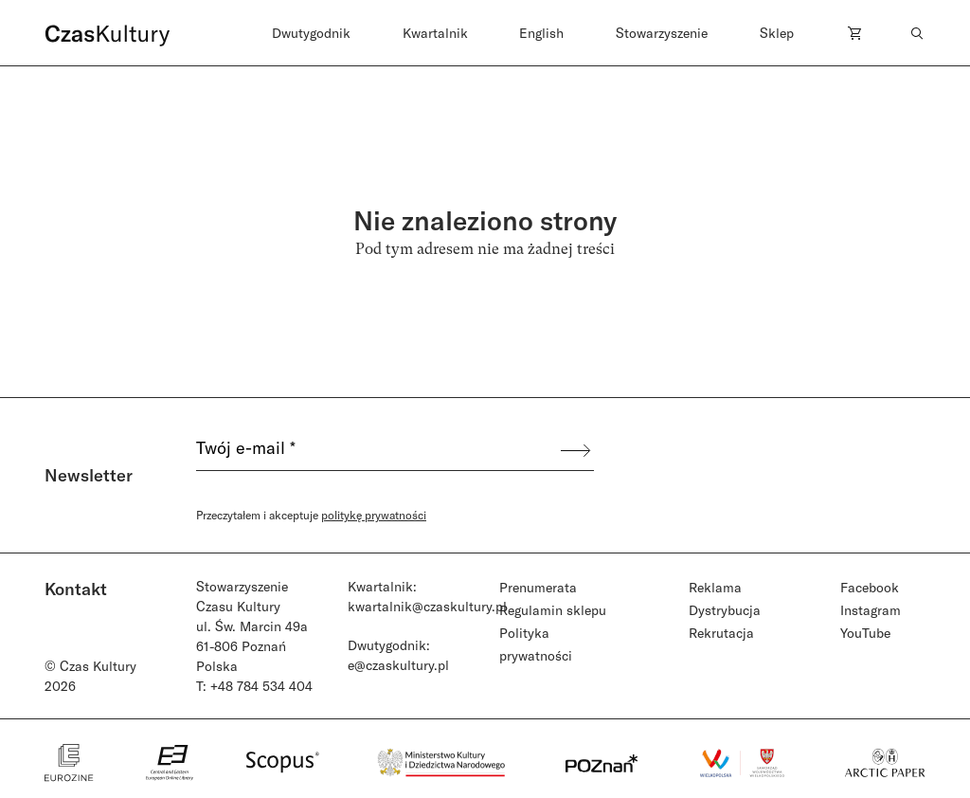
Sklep (777, 33)
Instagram (870, 610)
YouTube (865, 633)
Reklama (715, 587)
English (541, 33)
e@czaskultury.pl (398, 665)
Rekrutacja (721, 633)
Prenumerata (538, 587)
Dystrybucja (725, 610)
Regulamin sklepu (552, 610)
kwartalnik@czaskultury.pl (427, 606)
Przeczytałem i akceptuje (311, 514)
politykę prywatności (373, 514)
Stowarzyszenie (662, 33)
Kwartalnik (435, 33)
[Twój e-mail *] (377, 450)
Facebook (869, 587)
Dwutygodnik (311, 33)
